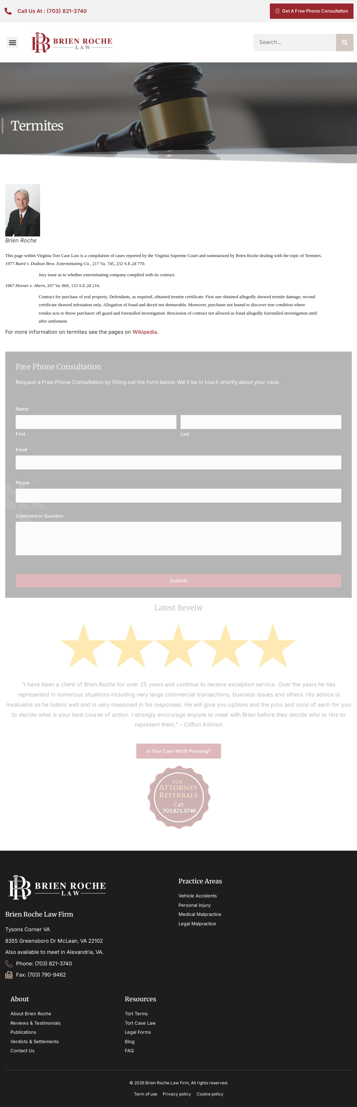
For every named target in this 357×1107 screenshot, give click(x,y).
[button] (12, 42)
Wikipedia (144, 332)
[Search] (345, 42)
